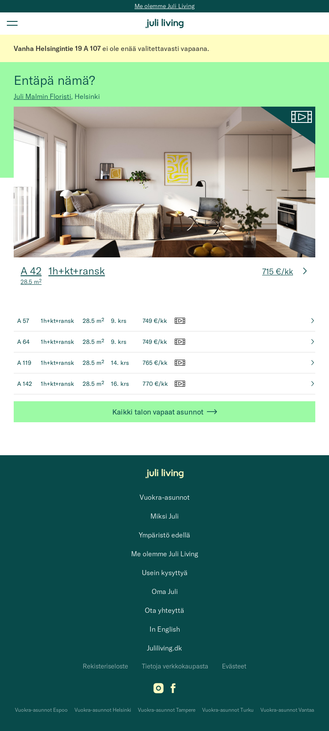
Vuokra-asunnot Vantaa (287, 710)
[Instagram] (158, 690)
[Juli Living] (164, 23)
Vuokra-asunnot (165, 497)
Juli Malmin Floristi (42, 96)
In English (165, 629)
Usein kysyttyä (165, 572)
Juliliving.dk (164, 648)
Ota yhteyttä (164, 610)
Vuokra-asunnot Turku (228, 710)
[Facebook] (173, 690)
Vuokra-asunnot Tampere (166, 710)
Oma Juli (165, 591)
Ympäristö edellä (164, 535)
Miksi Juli (164, 516)
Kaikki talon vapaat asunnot (164, 411)
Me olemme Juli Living (164, 6)
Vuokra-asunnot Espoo (41, 710)
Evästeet (234, 666)
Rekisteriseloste (105, 666)
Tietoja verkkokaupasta (175, 666)
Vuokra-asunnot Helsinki (103, 710)
